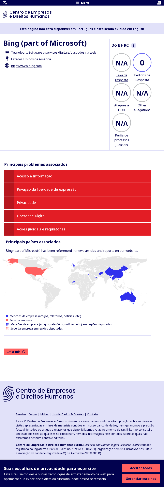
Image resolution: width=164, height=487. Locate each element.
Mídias (44, 414)
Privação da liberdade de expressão (47, 189)
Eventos (21, 414)
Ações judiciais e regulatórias (41, 229)
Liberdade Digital (31, 215)
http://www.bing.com (26, 66)
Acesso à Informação (34, 176)
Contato (92, 414)
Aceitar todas (141, 468)
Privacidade (26, 202)
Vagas (33, 414)
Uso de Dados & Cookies (68, 414)
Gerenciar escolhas (141, 479)
